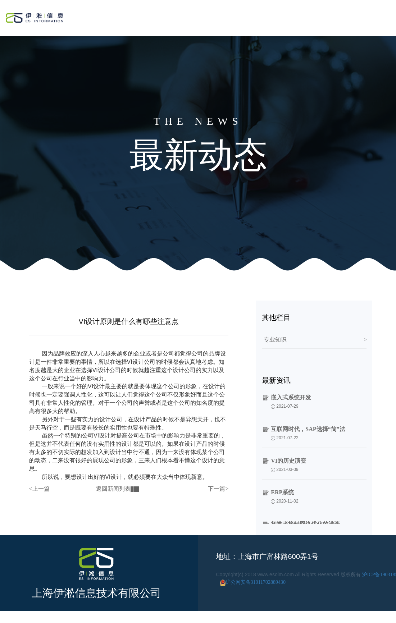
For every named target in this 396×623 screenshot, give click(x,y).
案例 (306, 16)
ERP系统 (282, 493)
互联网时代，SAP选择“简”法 (308, 430)
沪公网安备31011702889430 (251, 582)
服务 (282, 16)
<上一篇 (39, 489)
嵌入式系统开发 (291, 398)
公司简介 (335, 16)
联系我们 (370, 16)
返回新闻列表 (117, 489)
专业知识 (275, 339)
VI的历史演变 (288, 462)
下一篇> (218, 489)
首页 (259, 16)
